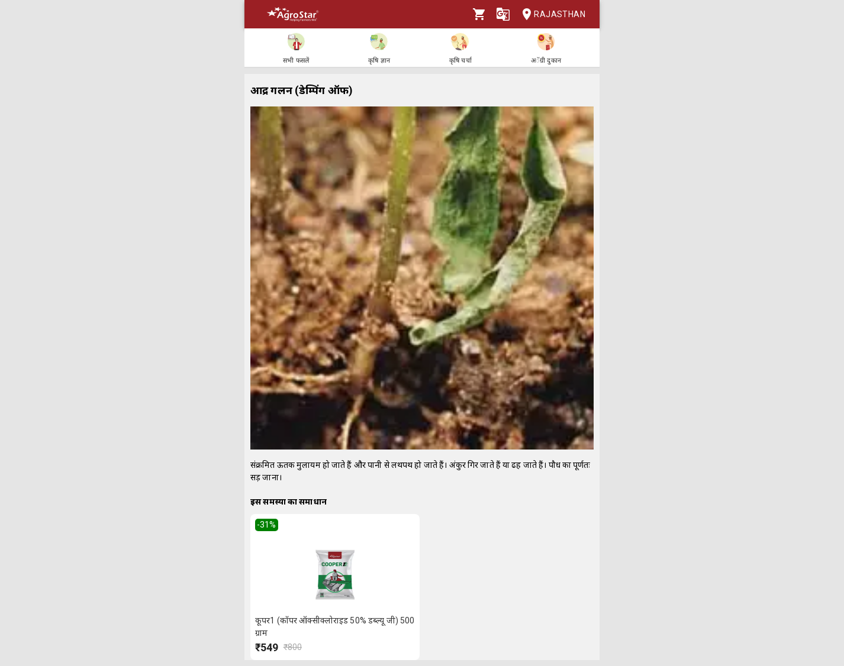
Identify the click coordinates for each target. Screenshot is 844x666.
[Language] (503, 14)
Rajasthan (550, 14)
